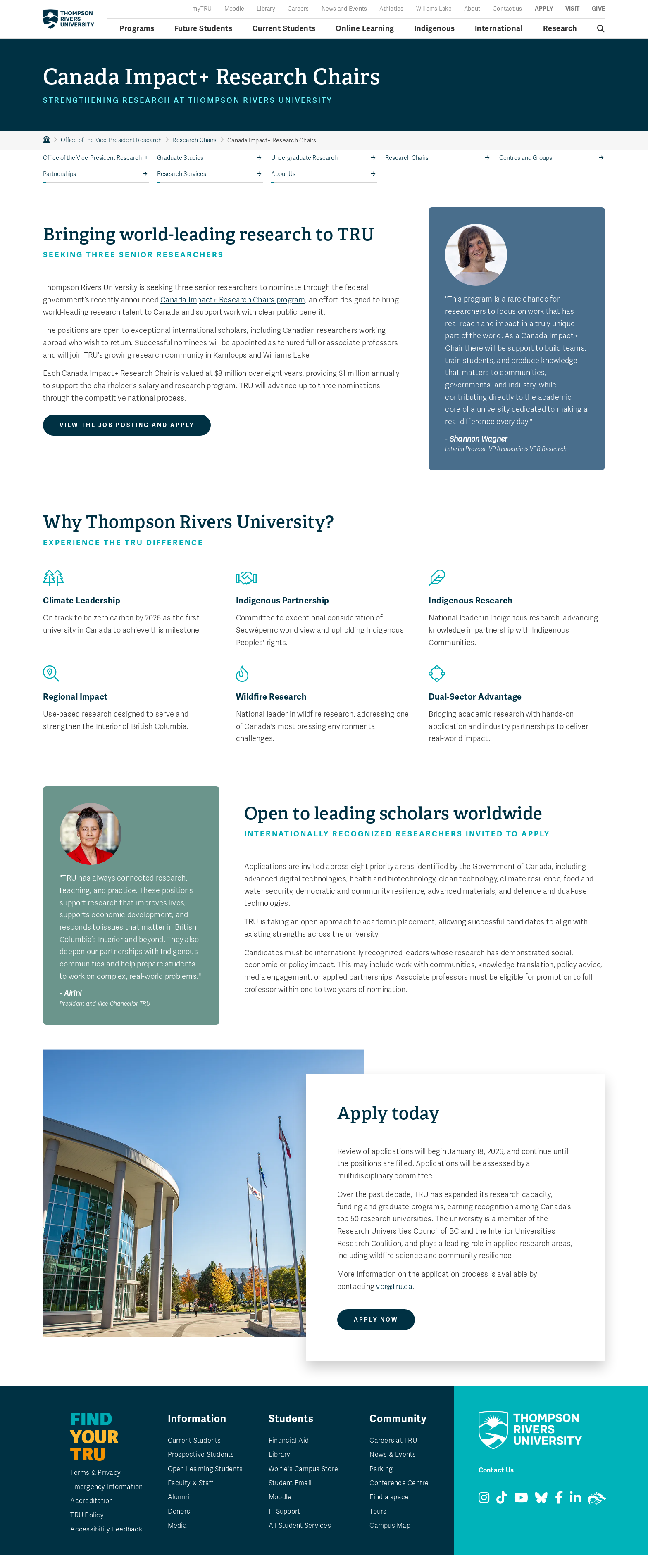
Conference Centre (399, 1483)
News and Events (344, 9)
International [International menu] (499, 28)
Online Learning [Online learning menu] (365, 28)
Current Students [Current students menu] (284, 28)
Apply (544, 9)
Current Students (194, 1440)
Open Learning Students (205, 1469)
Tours (377, 1512)
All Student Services (300, 1526)
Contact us (507, 9)
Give (598, 9)
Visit (572, 9)
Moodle (234, 9)
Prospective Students (201, 1455)
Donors (179, 1512)
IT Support (284, 1512)
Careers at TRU (393, 1440)
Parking (381, 1469)
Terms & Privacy (95, 1473)
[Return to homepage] (68, 19)
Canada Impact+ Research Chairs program (232, 299)
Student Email (290, 1483)
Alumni (179, 1497)
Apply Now (376, 1319)
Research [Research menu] (560, 28)
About (472, 9)
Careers (298, 9)
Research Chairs (194, 140)
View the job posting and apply (127, 425)
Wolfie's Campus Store (303, 1469)
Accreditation (91, 1501)
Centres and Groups (525, 157)
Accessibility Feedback (106, 1529)
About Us (283, 174)
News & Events (392, 1455)
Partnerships (59, 174)
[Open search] (601, 28)
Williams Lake (434, 9)
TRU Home (46, 140)
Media (177, 1526)
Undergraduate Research (304, 157)
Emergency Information (106, 1487)
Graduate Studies (180, 157)
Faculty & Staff (191, 1483)
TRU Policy (87, 1515)
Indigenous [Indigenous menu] (434, 28)
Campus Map (389, 1526)
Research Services (181, 174)
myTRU (202, 9)
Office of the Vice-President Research (111, 140)
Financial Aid (289, 1440)
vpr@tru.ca (394, 1286)
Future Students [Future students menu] (203, 28)
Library (266, 9)
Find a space (389, 1497)
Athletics (391, 9)
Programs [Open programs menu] (136, 28)
